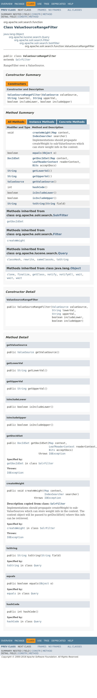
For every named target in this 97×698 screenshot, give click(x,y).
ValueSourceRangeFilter (23, 94)
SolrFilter (22, 59)
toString (38, 203)
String (12, 98)
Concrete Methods (72, 121)
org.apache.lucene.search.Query (29, 37)
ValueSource (50, 94)
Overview (6, 4)
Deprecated (58, 4)
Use (39, 4)
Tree (46, 4)
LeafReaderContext (45, 161)
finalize (23, 274)
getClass (38, 274)
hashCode (38, 187)
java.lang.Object (14, 34)
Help (70, 4)
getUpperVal (41, 176)
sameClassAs (45, 259)
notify (52, 274)
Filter (57, 234)
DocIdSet (13, 158)
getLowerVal (41, 170)
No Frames (54, 10)
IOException (57, 453)
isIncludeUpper (43, 198)
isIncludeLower (43, 192)
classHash (13, 259)
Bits (36, 165)
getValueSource (43, 181)
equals (37, 152)
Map (54, 132)
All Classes (75, 10)
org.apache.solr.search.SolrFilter (40, 43)
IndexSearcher (42, 136)
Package (19, 4)
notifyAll (66, 274)
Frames (42, 10)
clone (10, 274)
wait (79, 274)
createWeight (42, 132)
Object (47, 152)
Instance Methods (41, 121)
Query (63, 253)
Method (47, 14)
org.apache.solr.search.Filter (31, 40)
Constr (36, 14)
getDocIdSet (41, 158)
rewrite (28, 259)
